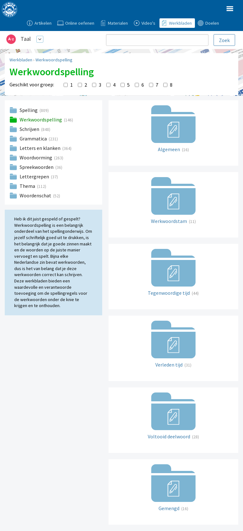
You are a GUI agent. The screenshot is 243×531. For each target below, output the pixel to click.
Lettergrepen (35, 176)
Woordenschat (36, 195)
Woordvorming (36, 157)
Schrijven (30, 129)
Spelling (29, 110)
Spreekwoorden (37, 167)
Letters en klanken (40, 148)
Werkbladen (20, 60)
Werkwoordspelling (53, 60)
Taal (26, 38)
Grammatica (34, 138)
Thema (28, 186)
